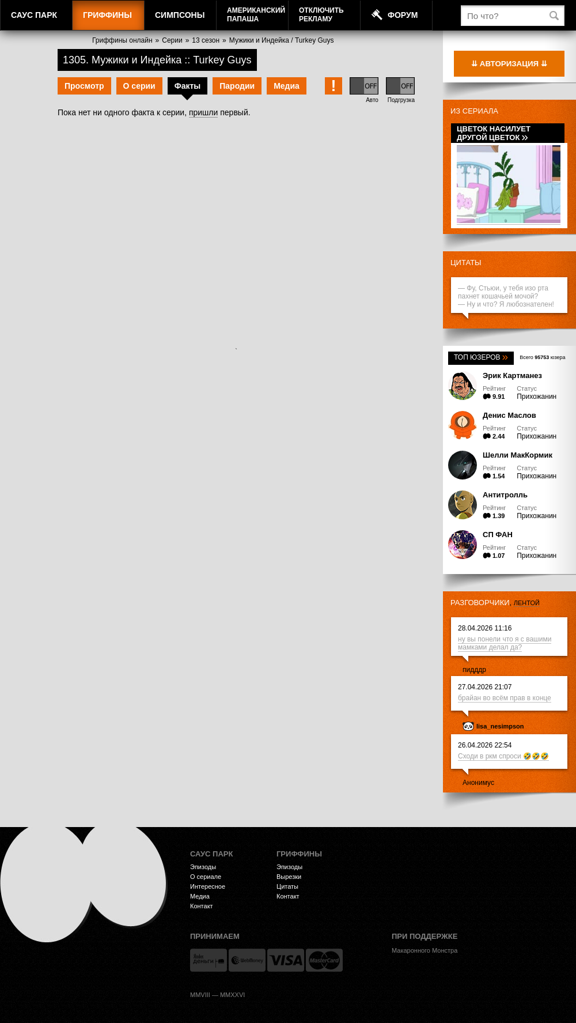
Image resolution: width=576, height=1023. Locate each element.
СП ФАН (498, 534)
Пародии (237, 85)
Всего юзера (542, 357)
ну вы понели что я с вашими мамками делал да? (504, 643)
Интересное (207, 886)
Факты (188, 85)
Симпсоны (179, 15)
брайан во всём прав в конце (504, 698)
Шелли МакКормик (517, 455)
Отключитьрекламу (321, 14)
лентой (527, 602)
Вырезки (288, 876)
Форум (403, 15)
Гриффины (107, 15)
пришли (203, 112)
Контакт (201, 906)
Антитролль (505, 494)
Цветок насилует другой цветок (493, 133)
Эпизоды (203, 866)
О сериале (205, 876)
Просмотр (84, 85)
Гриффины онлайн (122, 40)
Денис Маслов (509, 415)
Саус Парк (34, 15)
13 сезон (205, 40)
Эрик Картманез (512, 375)
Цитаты (466, 262)
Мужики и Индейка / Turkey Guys (281, 40)
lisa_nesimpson (500, 726)
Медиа (287, 85)
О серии (139, 85)
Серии (172, 40)
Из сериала (474, 111)
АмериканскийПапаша (256, 14)
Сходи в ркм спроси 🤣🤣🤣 (503, 756)
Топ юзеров (481, 357)
